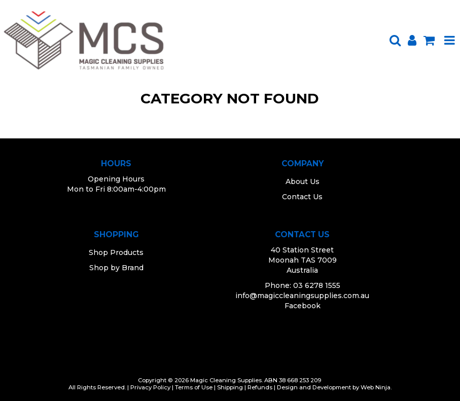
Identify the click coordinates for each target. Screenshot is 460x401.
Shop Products (116, 252)
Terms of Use (194, 387)
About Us (303, 181)
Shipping (230, 387)
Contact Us (302, 196)
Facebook (303, 305)
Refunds (259, 387)
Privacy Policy (150, 387)
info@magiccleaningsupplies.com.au (302, 295)
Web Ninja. (376, 387)
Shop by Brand (116, 267)
